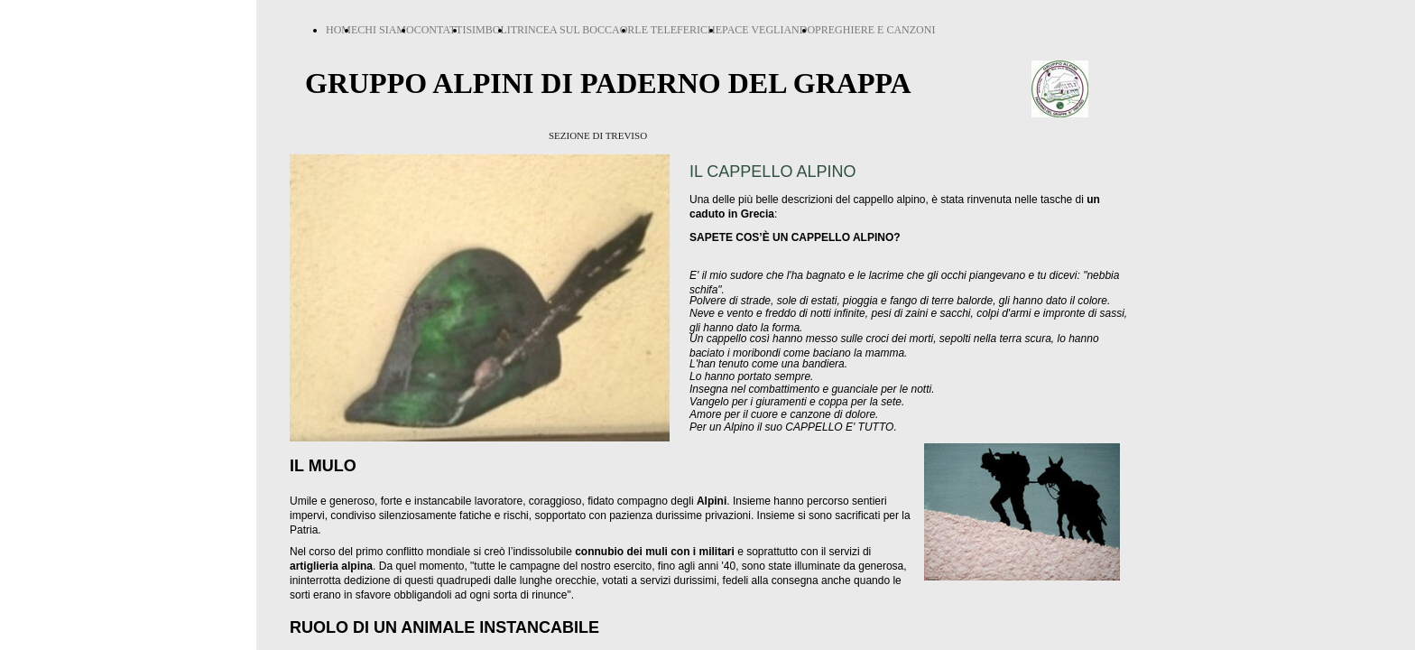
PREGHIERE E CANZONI (875, 29)
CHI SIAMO (385, 29)
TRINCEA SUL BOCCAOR (573, 29)
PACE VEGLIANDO (768, 29)
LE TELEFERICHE (678, 29)
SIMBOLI (488, 29)
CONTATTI (440, 29)
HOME (341, 29)
